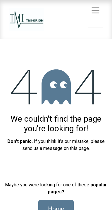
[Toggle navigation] (95, 10)
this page (79, 148)
